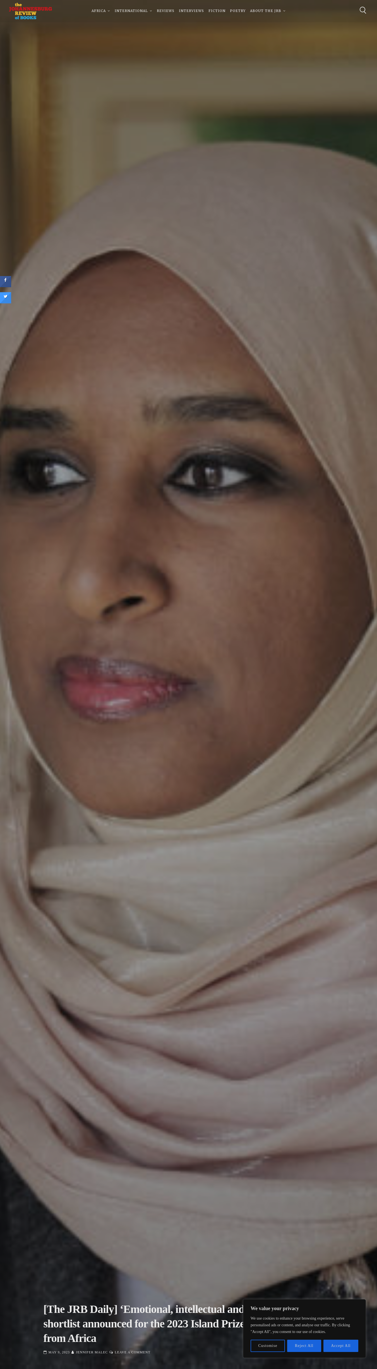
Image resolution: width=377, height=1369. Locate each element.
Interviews (191, 11)
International (131, 11)
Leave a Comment (132, 1352)
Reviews (165, 11)
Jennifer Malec (92, 1352)
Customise (267, 1346)
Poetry (238, 11)
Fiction (216, 11)
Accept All (340, 1346)
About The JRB (265, 11)
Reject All (304, 1346)
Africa (99, 11)
